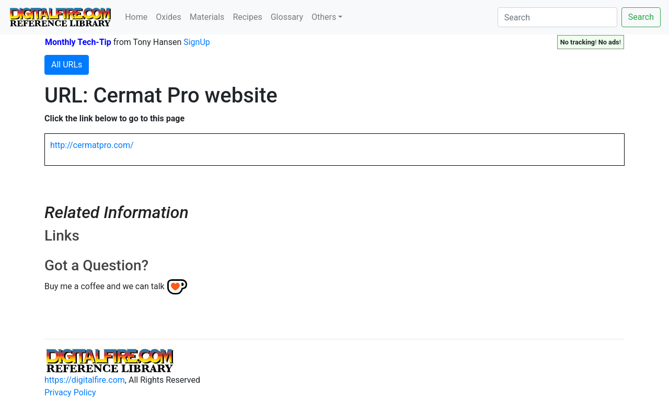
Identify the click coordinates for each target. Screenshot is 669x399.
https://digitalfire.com (84, 380)
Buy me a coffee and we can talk (104, 286)
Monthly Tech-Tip (78, 42)
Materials (207, 17)
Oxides (168, 17)
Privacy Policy (70, 392)
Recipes (247, 17)
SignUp (196, 42)
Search (641, 17)
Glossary (287, 17)
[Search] (557, 17)
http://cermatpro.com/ (92, 145)
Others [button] (324, 17)
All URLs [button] (66, 65)
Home (136, 17)
